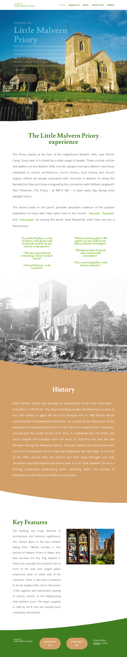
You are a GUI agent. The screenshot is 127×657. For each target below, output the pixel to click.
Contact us (77, 643)
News (86, 5)
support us (50, 643)
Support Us (74, 5)
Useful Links (98, 5)
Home (62, 5)
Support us (25, 78)
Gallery (110, 5)
